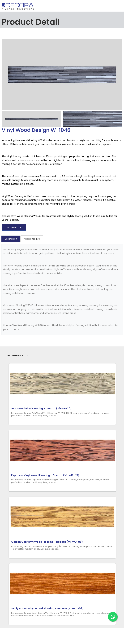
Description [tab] (11, 238)
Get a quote (14, 227)
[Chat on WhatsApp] (113, 617)
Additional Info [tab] (32, 238)
